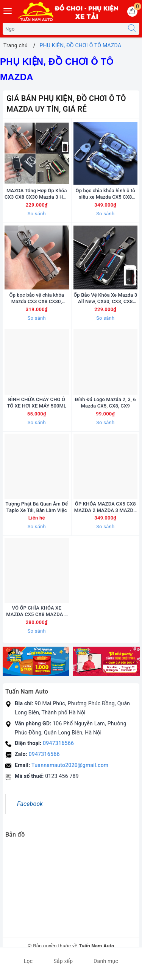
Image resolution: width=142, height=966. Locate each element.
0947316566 (58, 743)
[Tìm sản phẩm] (64, 29)
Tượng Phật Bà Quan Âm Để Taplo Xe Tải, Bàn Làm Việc (36, 507)
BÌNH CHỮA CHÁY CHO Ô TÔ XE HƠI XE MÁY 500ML (36, 403)
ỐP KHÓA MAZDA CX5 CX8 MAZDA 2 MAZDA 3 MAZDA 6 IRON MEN (105, 507)
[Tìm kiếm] (131, 29)
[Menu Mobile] (8, 10)
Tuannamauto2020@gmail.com (69, 765)
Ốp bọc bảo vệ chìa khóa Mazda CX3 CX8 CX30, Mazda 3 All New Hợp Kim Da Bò (37, 298)
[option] (36, 661)
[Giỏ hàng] (132, 11)
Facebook (30, 803)
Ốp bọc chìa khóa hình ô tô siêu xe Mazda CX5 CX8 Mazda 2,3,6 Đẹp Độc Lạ (105, 194)
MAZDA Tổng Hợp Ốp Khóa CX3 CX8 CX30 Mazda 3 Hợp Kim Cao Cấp (37, 194)
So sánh (37, 213)
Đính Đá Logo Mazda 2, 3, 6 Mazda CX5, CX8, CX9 (105, 403)
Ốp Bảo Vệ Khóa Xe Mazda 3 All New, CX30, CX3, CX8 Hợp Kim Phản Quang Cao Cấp (105, 298)
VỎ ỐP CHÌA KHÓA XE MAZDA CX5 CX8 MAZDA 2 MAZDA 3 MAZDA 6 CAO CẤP (36, 611)
